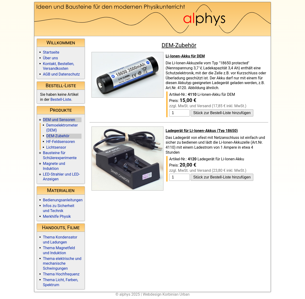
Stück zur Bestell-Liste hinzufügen (222, 113)
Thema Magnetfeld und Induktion (59, 250)
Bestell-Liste (61, 99)
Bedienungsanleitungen (63, 200)
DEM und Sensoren (59, 119)
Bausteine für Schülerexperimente (59, 155)
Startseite (51, 52)
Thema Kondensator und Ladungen (60, 239)
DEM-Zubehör (57, 136)
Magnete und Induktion (54, 166)
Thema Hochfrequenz (61, 274)
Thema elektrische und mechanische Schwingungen (62, 263)
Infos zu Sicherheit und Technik (58, 208)
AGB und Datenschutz (61, 74)
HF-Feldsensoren (60, 141)
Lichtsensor (56, 147)
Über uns (50, 58)
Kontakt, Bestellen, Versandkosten (58, 66)
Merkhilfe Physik (57, 216)
